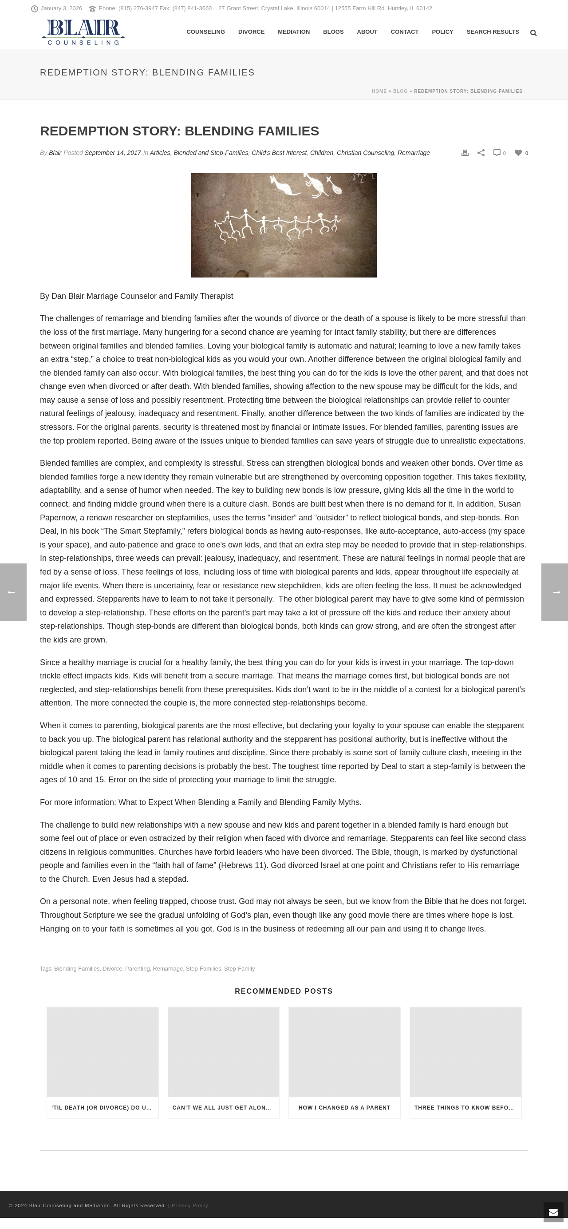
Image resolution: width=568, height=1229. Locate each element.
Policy (442, 31)
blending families (77, 968)
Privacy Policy (190, 1205)
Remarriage (414, 152)
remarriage (168, 968)
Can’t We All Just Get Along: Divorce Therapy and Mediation (226, 1108)
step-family (239, 968)
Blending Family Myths (319, 802)
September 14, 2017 (113, 152)
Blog (400, 91)
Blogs (333, 31)
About (367, 31)
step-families (203, 968)
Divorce (251, 31)
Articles (160, 152)
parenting (137, 968)
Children (321, 152)
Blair (55, 152)
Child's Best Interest (279, 152)
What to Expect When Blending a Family (189, 802)
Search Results (493, 31)
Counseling (205, 31)
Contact (405, 31)
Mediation (294, 31)
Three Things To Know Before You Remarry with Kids (467, 1108)
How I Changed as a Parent (344, 1108)
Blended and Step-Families (211, 152)
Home (379, 91)
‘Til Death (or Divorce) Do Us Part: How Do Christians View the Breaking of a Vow (104, 1108)
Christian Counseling (365, 152)
